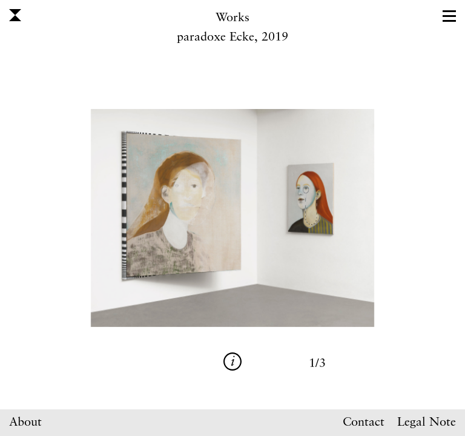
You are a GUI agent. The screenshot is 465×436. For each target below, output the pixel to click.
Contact (363, 423)
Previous (122, 218)
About (25, 423)
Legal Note (426, 423)
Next (342, 218)
